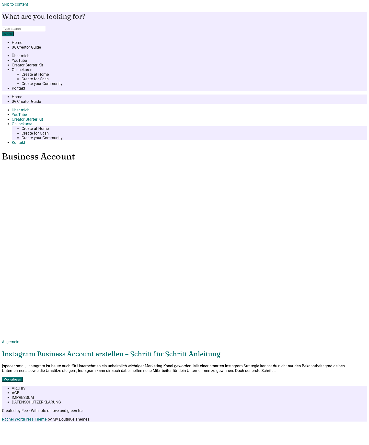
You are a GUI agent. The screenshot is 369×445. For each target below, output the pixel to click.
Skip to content (15, 4)
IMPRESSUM (23, 397)
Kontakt (18, 88)
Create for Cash (35, 79)
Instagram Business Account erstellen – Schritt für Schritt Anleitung (111, 354)
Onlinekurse (22, 69)
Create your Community (42, 83)
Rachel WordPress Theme (24, 419)
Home (17, 42)
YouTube (19, 60)
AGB (15, 393)
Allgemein (10, 341)
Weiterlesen (12, 379)
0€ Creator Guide (26, 47)
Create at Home (35, 74)
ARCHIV (19, 388)
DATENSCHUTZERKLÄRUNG (36, 402)
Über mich (20, 55)
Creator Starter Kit (27, 65)
